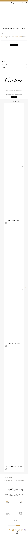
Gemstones (20, 514)
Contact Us (20, 502)
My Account (20, 503)
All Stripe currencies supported (14, 495)
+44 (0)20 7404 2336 (21, 489)
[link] (14, 131)
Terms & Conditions (7, 514)
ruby (3, 36)
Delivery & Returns (14, 67)
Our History (7, 502)
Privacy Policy (7, 515)
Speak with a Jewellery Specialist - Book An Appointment (14, 0)
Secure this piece (14, 44)
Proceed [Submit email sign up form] (18, 525)
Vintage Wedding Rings (20, 512)
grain (23, 37)
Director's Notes (14, 64)
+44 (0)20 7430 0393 (12, 489)
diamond (5, 36)
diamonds (19, 37)
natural (16, 36)
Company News (7, 503)
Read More (14, 96)
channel (21, 36)
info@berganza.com (14, 493)
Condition (14, 61)
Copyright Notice (7, 513)
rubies (17, 36)
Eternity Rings (20, 513)
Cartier (2, 36)
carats (9, 37)
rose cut (17, 37)
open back (20, 36)
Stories (7, 512)
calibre (13, 36)
